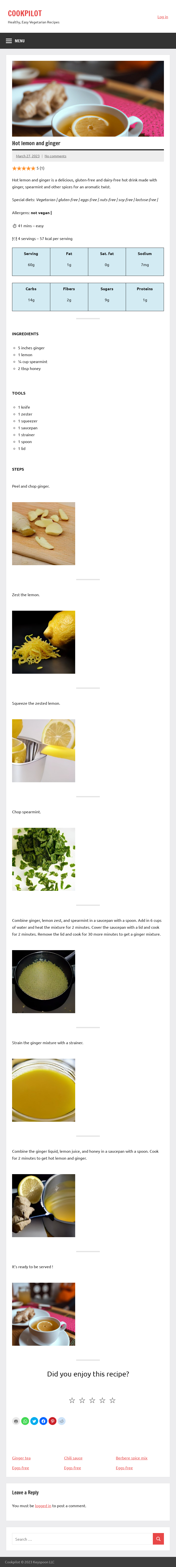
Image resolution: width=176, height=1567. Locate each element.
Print (16, 1421)
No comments (55, 155)
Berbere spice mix (140, 1443)
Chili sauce (88, 1443)
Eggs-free (20, 1467)
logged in (43, 1505)
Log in (163, 16)
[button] (25, 1421)
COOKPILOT (26, 13)
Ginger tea (36, 1443)
